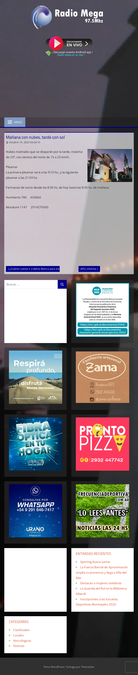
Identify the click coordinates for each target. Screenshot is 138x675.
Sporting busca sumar (95, 562)
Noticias (18, 646)
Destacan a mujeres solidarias (101, 583)
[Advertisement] (69, 88)
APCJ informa (90, 268)
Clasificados (21, 630)
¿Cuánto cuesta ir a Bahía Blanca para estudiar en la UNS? (44, 268)
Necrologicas (22, 641)
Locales (18, 635)
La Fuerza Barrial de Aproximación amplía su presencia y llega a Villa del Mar (102, 572)
